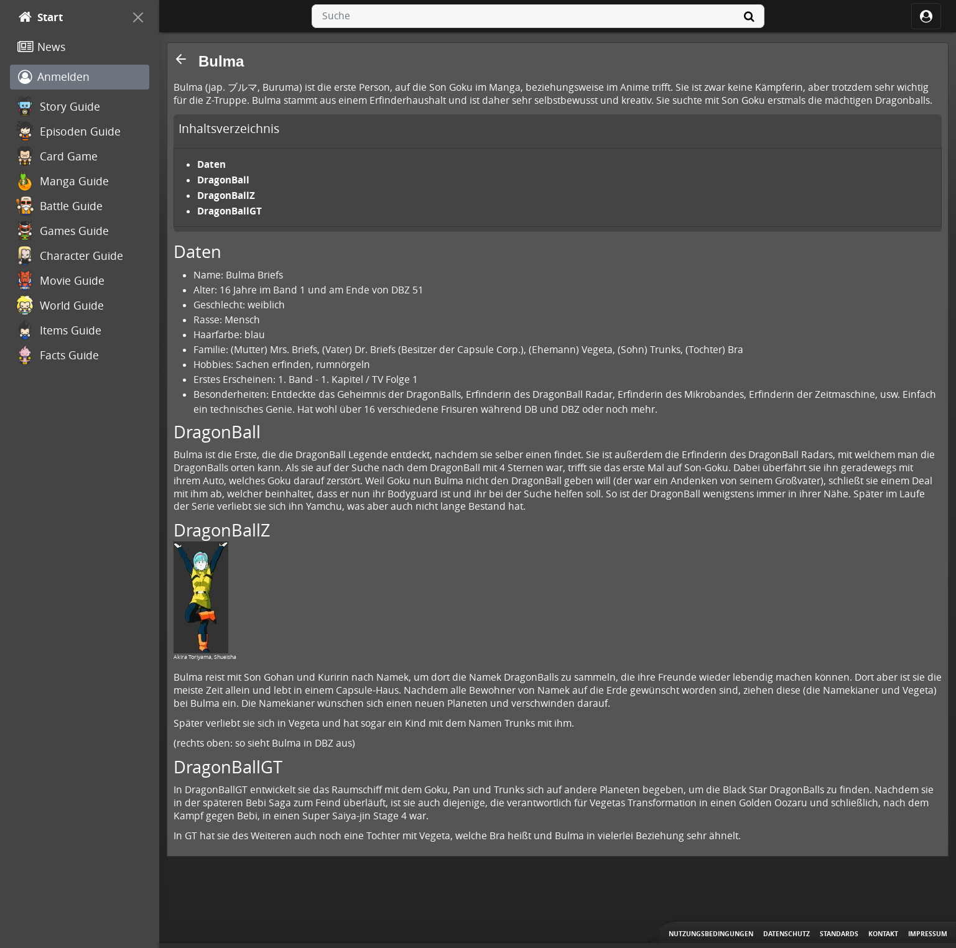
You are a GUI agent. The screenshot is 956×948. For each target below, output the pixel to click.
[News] (79, 47)
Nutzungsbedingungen (711, 933)
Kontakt (883, 933)
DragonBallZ (226, 195)
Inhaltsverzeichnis (229, 129)
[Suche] (749, 16)
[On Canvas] (138, 17)
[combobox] (538, 16)
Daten (211, 164)
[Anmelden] (79, 77)
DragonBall (223, 179)
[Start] (68, 17)
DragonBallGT (229, 211)
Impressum (927, 933)
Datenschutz (786, 933)
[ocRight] (926, 16)
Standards (839, 933)
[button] (181, 59)
